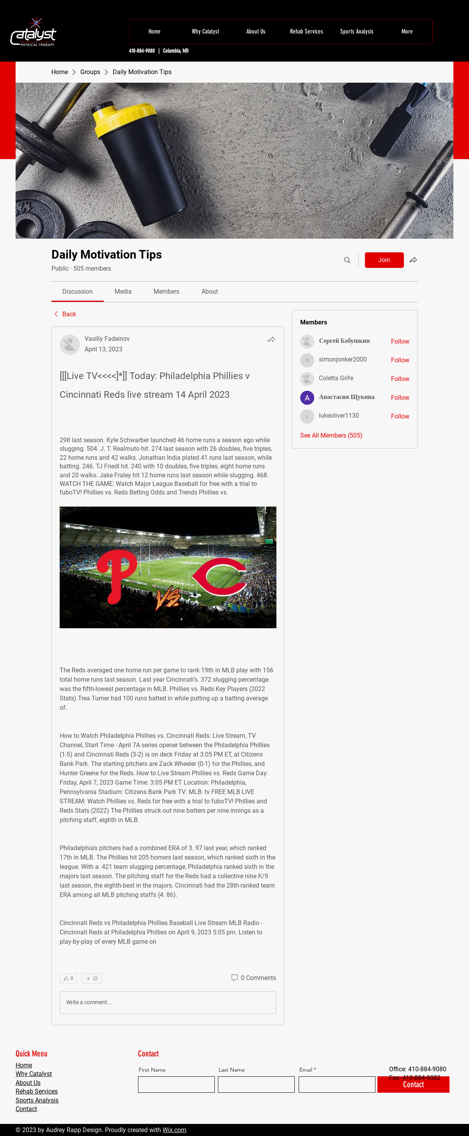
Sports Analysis (37, 1100)
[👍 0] (68, 978)
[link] (77, 291)
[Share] (271, 339)
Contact (26, 1109)
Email (305, 1069)
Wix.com (174, 1130)
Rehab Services (37, 1091)
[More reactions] (91, 978)
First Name (152, 1069)
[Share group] (413, 259)
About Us (28, 1082)
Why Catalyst (34, 1074)
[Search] (347, 260)
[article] (168, 675)
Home (24, 1065)
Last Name (232, 1069)
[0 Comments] (253, 978)
